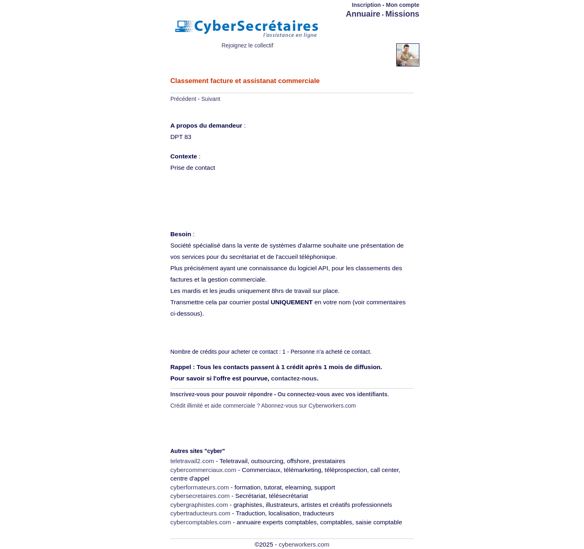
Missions (402, 13)
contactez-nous (294, 378)
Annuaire (363, 13)
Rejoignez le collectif (247, 45)
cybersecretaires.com (200, 495)
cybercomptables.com (200, 522)
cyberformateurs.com (199, 487)
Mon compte (402, 5)
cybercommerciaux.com (203, 469)
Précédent (183, 99)
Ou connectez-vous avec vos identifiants (333, 394)
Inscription (366, 5)
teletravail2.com (192, 460)
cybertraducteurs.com (200, 513)
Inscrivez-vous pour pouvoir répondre (221, 394)
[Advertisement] (371, 31)
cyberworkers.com (304, 544)
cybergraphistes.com (199, 504)
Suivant (210, 99)
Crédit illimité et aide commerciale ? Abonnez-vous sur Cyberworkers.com (263, 405)
